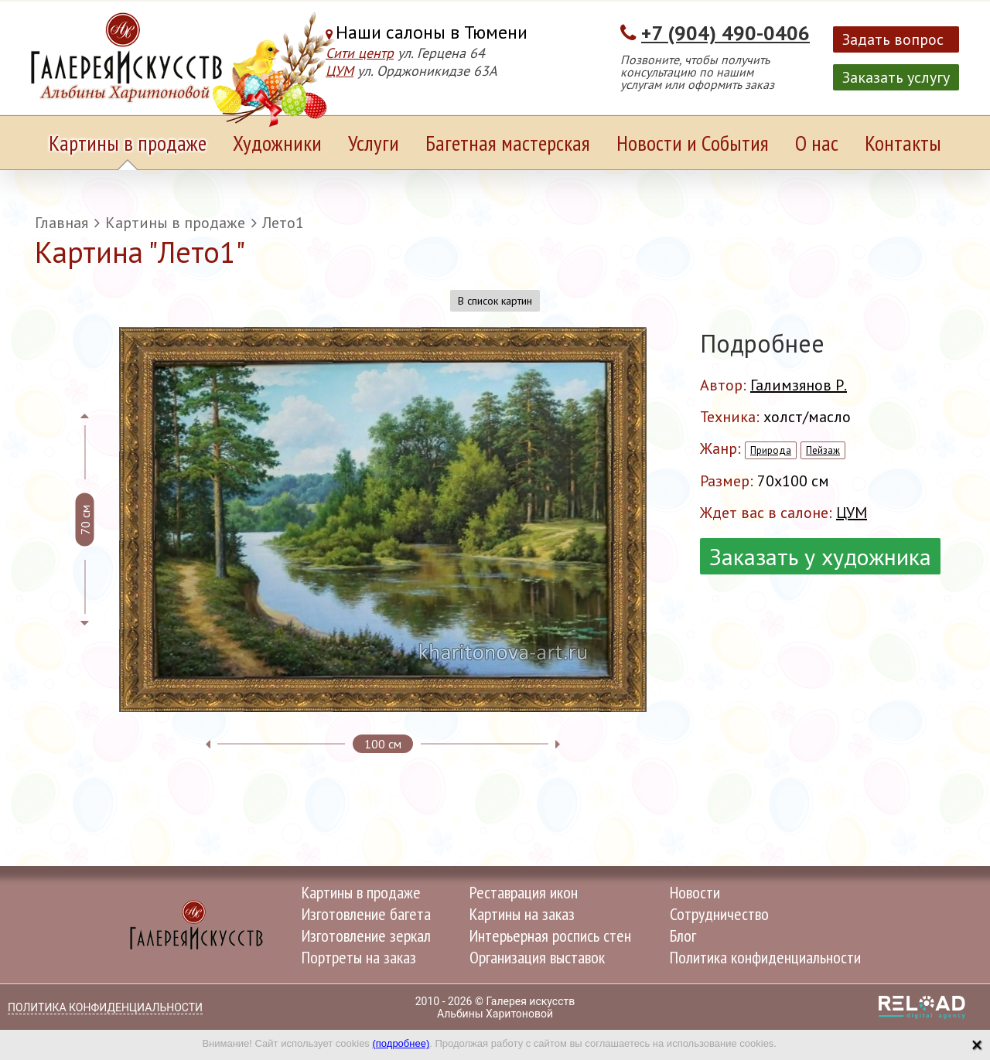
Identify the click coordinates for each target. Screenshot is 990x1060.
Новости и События (692, 142)
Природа (770, 450)
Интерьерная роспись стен (550, 935)
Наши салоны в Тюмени (431, 32)
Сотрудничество (719, 914)
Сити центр (360, 53)
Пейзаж (823, 450)
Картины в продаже (128, 142)
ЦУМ (339, 71)
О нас (816, 142)
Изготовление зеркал (366, 935)
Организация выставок (537, 957)
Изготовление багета (366, 914)
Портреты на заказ (359, 957)
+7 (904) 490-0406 (725, 33)
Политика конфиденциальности (765, 957)
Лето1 (283, 223)
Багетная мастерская (507, 142)
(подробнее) (400, 1043)
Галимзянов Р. (798, 385)
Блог (683, 935)
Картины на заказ (522, 914)
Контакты (903, 142)
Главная (61, 223)
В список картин (495, 301)
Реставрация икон (523, 892)
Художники (277, 142)
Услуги (373, 142)
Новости (695, 892)
